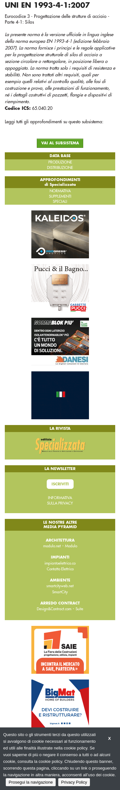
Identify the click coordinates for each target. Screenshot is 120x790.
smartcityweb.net (60, 586)
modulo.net (52, 546)
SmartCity (60, 592)
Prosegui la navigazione (31, 782)
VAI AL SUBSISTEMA (60, 143)
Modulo (71, 546)
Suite (79, 609)
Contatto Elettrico (60, 569)
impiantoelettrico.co (60, 563)
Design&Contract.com (54, 609)
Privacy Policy (74, 782)
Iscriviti (60, 484)
